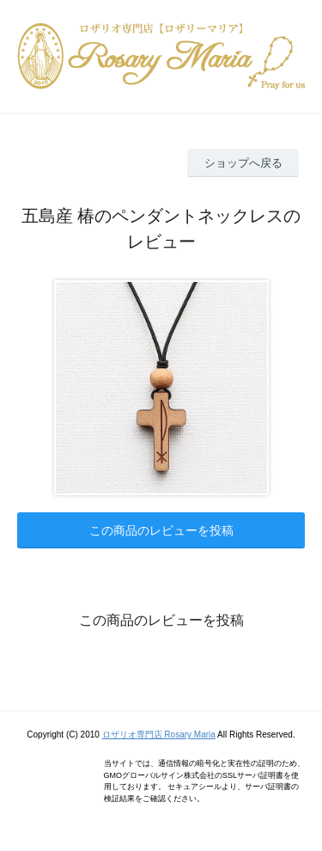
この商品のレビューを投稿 (161, 530)
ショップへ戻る (243, 162)
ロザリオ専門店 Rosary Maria (159, 734)
